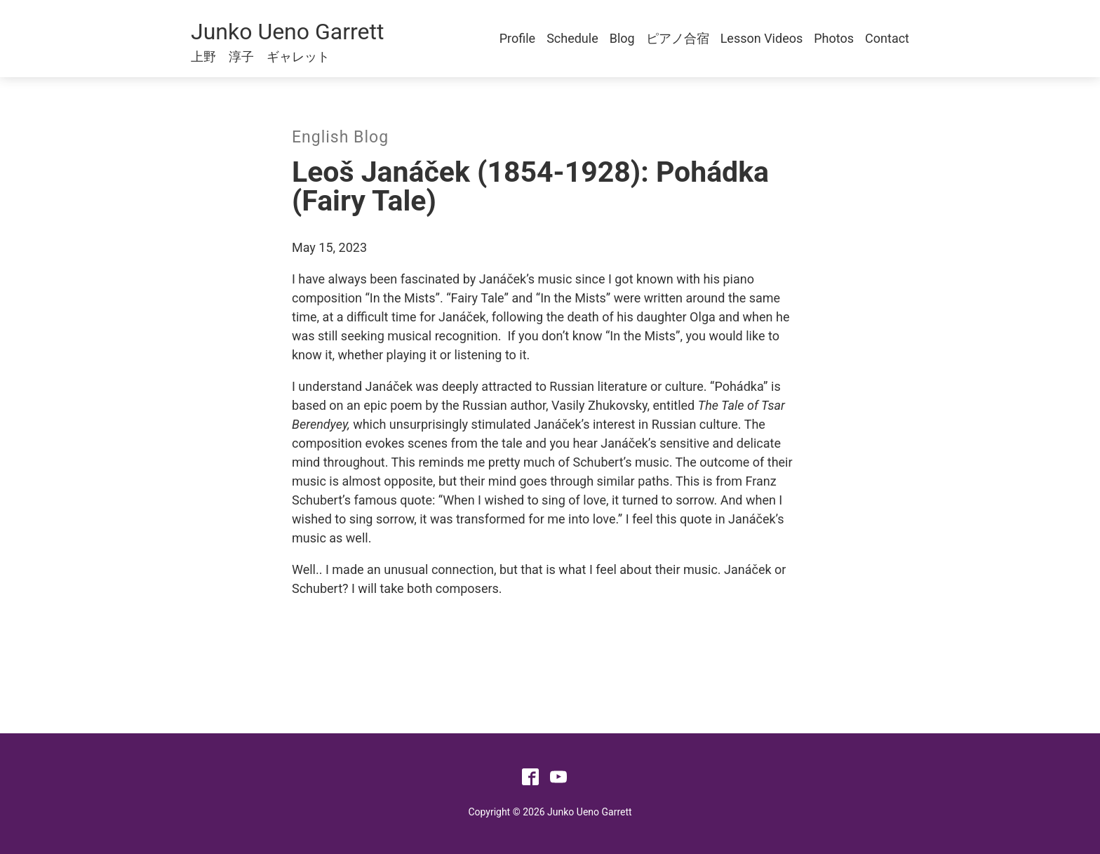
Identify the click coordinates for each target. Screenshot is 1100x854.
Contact (887, 38)
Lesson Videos (761, 38)
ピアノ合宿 (677, 38)
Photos (834, 38)
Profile (517, 38)
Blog (622, 38)
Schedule (572, 38)
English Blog (340, 137)
